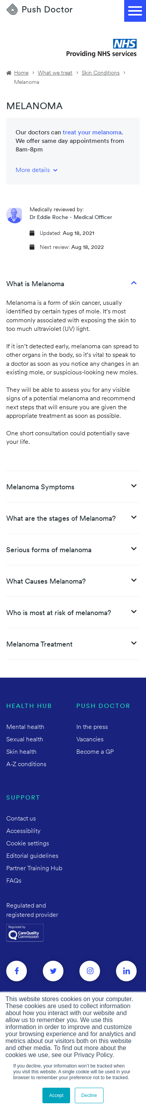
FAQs (13, 881)
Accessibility (23, 831)
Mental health (25, 727)
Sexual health (24, 740)
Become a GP (95, 752)
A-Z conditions (26, 765)
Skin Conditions (101, 73)
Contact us (21, 819)
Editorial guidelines (32, 856)
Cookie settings (27, 844)
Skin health (21, 752)
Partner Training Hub (34, 869)
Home (21, 73)
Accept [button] (56, 1095)
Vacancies (90, 740)
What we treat (55, 73)
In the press (92, 727)
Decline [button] (89, 1095)
